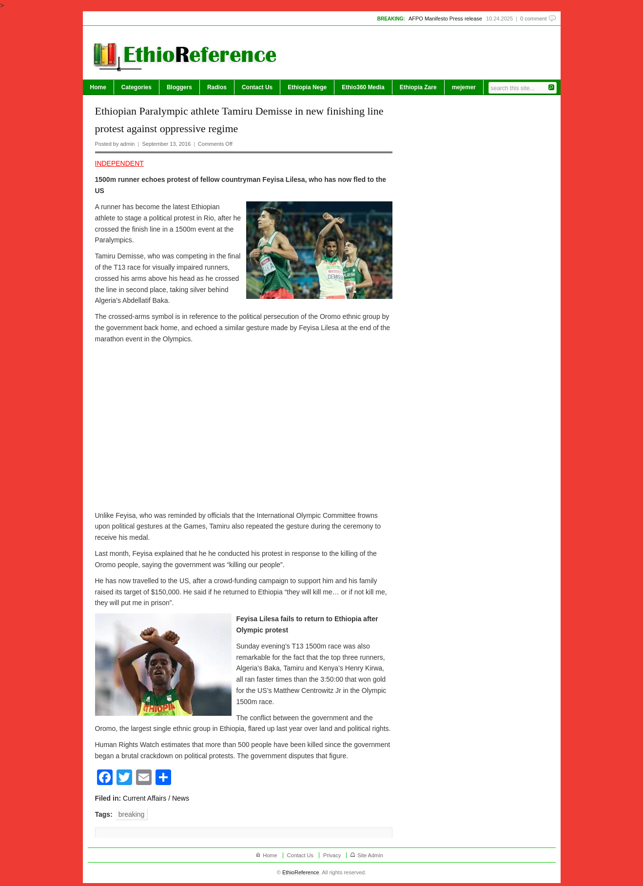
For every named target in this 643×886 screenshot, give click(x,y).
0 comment (533, 18)
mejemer (464, 87)
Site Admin (370, 855)
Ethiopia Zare (418, 87)
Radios (217, 87)
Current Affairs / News (156, 798)
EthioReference (300, 872)
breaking (131, 814)
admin (127, 144)
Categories (136, 87)
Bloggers (179, 87)
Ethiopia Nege (307, 87)
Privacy (332, 855)
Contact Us (257, 87)
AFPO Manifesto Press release (445, 18)
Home (98, 87)
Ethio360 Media (363, 87)
